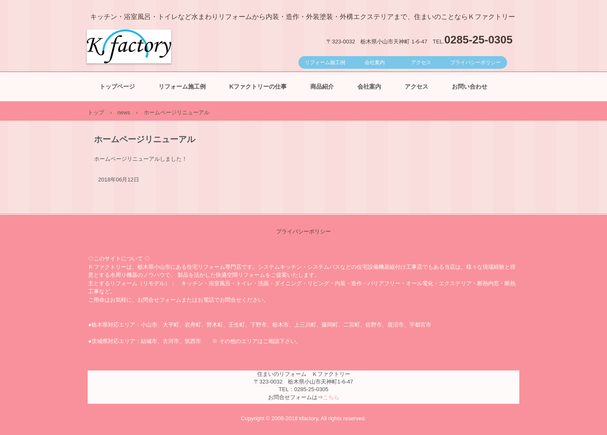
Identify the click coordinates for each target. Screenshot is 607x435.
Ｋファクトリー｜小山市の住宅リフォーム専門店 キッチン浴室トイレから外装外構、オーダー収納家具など (129, 72)
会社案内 (375, 62)
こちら (331, 397)
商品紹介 (322, 86)
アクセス (421, 62)
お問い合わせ (469, 86)
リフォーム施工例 (325, 62)
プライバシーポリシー (475, 62)
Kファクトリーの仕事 (258, 86)
